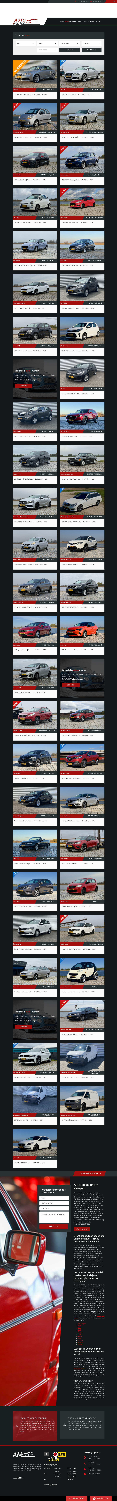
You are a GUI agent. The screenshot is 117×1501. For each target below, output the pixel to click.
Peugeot (80, 1344)
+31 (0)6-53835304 (95, 1470)
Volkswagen (82, 1324)
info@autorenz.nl (94, 1474)
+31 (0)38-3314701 (95, 1464)
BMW (79, 1326)
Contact (6, 16)
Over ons (7, 12)
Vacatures (7, 14)
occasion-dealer (79, 1368)
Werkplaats (7, 8)
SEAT (79, 1330)
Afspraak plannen (81, 1229)
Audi (79, 1338)
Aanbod (6, 6)
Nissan (80, 1336)
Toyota (80, 1332)
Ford (79, 1334)
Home (6, 4)
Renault (80, 1342)
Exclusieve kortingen (76, 1498)
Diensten (7, 10)
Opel (79, 1328)
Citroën (80, 1340)
